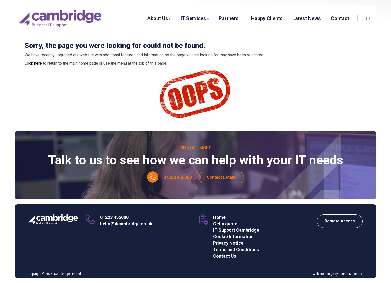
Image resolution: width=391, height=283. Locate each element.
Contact (340, 18)
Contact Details (221, 177)
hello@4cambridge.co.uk (126, 223)
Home (219, 217)
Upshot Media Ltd (351, 274)
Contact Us (224, 256)
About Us (159, 18)
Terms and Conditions (236, 249)
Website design (323, 274)
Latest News (307, 18)
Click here (33, 63)
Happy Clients (267, 18)
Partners (230, 18)
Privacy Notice (228, 243)
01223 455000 (177, 177)
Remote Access (340, 221)
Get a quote (225, 223)
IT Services (195, 18)
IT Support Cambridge (236, 230)
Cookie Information (233, 236)
